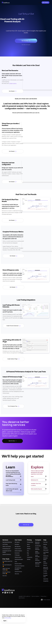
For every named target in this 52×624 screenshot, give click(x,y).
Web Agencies (17, 546)
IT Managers (17, 555)
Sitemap (28, 559)
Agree (4, 620)
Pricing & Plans (30, 542)
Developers (17, 544)
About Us (45, 565)
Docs (28, 550)
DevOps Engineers (18, 550)
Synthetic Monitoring (7, 554)
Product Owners (18, 548)
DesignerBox (45, 580)
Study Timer (45, 578)
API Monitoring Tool (6, 548)
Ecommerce (17, 552)
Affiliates (29, 548)
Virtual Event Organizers (19, 565)
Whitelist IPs (45, 555)
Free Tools (45, 542)
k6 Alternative (38, 545)
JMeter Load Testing (7, 546)
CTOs (16, 561)
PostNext (45, 570)
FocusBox (45, 573)
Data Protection (22, 597)
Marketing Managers (19, 559)
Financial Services (18, 571)
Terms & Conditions (35, 596)
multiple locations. (13, 83)
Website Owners (18, 557)
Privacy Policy (43, 596)
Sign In (39, 2)
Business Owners (18, 563)
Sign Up (28, 546)
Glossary (45, 544)
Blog (28, 552)
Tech (28, 555)
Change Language (45, 600)
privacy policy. (8, 617)
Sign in (28, 544)
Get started (45, 2)
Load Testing (5, 544)
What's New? (45, 550)
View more (26, 524)
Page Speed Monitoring (7, 542)
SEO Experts (17, 542)
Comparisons (29, 557)
